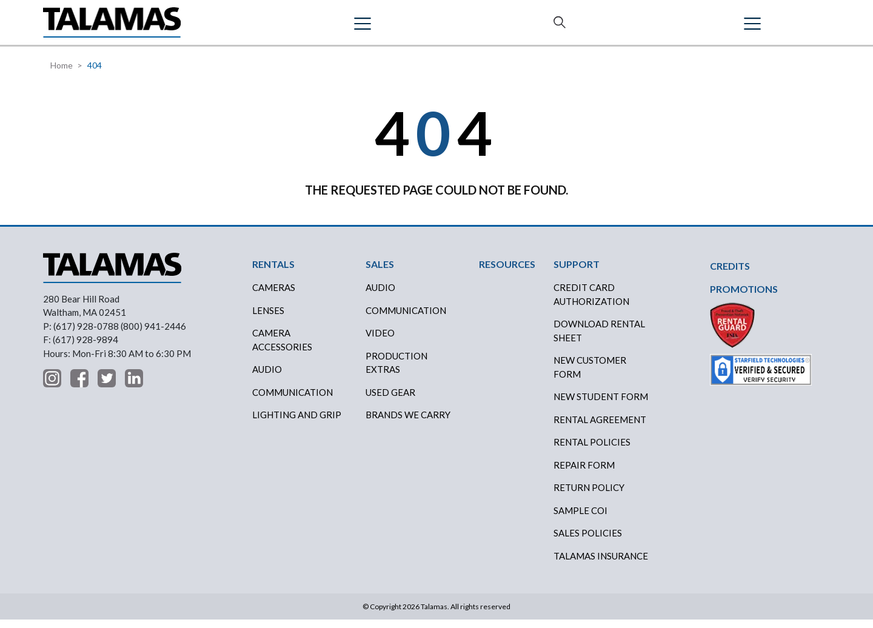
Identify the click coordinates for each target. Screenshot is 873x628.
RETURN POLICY (589, 495)
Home (61, 73)
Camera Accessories (282, 348)
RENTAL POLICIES (592, 450)
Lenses (268, 318)
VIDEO (380, 341)
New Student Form (601, 404)
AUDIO (380, 295)
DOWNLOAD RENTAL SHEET (599, 339)
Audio (267, 377)
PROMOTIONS (744, 296)
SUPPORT (565, 26)
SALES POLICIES (588, 541)
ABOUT (507, 26)
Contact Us (787, 27)
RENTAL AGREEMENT (600, 428)
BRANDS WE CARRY (408, 423)
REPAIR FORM (584, 473)
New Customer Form (590, 375)
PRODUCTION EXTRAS (396, 371)
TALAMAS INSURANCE (601, 564)
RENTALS (272, 26)
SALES (324, 26)
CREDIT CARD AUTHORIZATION (591, 302)
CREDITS (377, 26)
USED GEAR (390, 400)
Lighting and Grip (296, 423)
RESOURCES (444, 26)
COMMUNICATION (406, 318)
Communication (292, 400)
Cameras (273, 295)
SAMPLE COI (580, 518)
